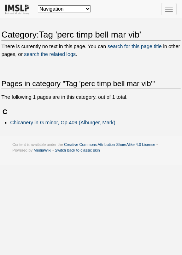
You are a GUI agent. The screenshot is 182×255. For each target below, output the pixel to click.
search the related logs (50, 54)
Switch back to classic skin (77, 150)
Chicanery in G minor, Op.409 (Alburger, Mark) (63, 122)
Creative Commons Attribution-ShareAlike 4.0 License (109, 144)
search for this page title (134, 46)
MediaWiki (42, 150)
